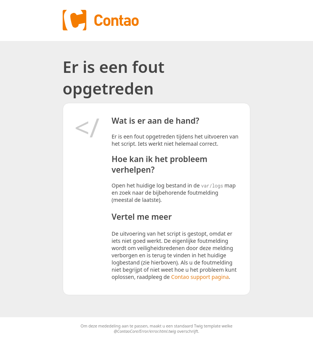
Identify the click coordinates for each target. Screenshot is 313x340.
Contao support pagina (200, 276)
